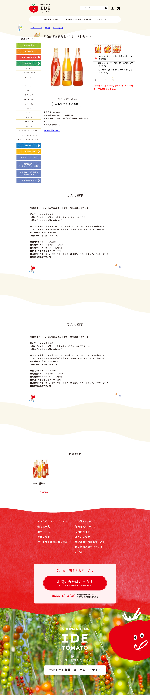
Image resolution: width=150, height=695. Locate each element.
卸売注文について (85, 526)
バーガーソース (29, 99)
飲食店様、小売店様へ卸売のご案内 (29, 173)
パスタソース (29, 122)
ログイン (80, 552)
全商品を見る (29, 45)
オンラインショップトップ (52, 521)
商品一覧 (48, 19)
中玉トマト (29, 82)
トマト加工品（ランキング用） (29, 140)
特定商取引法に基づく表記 (90, 542)
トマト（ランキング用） (29, 135)
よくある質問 (82, 536)
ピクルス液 (29, 104)
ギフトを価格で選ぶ (29, 151)
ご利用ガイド (100, 19)
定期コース (43, 531)
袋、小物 (29, 126)
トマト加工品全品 (58, 28)
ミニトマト (29, 86)
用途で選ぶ (28, 145)
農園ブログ (60, 19)
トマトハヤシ (29, 117)
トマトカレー (29, 113)
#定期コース (54, 130)
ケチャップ (29, 95)
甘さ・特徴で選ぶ (29, 57)
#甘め (46, 130)
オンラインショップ (36, 28)
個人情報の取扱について (89, 547)
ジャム (29, 108)
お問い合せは (75, 583)
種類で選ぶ (28, 63)
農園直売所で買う (29, 180)
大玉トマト (29, 77)
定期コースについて (29, 157)
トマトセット (29, 68)
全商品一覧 (43, 526)
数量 (103, 80)
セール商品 (28, 51)
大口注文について (85, 521)
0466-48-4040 (63, 595)
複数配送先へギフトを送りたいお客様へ (29, 165)
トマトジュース (29, 91)
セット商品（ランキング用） (29, 131)
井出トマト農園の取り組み (79, 19)
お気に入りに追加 (68, 104)
